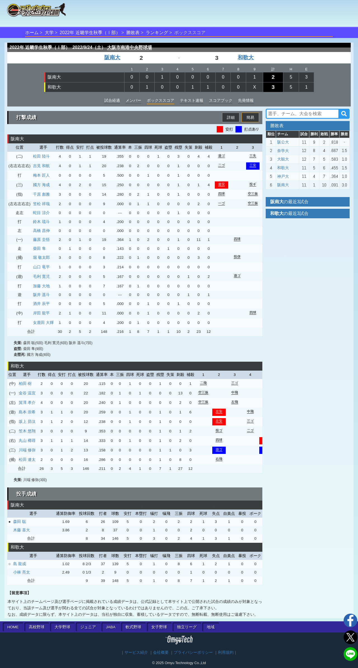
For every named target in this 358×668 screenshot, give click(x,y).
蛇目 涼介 (41, 212)
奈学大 (283, 150)
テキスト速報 (191, 100)
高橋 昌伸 (41, 230)
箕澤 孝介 (27, 402)
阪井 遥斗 (41, 294)
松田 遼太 (27, 459)
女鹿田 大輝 (43, 322)
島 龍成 (19, 564)
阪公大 (283, 142)
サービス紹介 (136, 652)
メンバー (133, 100)
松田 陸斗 (41, 156)
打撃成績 (26, 117)
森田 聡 (19, 521)
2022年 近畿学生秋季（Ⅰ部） (90, 32)
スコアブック (220, 100)
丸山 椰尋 (27, 440)
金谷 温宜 (27, 393)
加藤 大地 (41, 286)
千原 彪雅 (41, 194)
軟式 (133, 627)
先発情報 (246, 100)
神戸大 (283, 176)
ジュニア (88, 627)
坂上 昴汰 (27, 421)
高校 (36, 627)
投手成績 (26, 494)
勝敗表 (133, 32)
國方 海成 (41, 185)
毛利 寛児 (41, 276)
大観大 (283, 159)
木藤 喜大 (21, 530)
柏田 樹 (25, 383)
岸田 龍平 (41, 313)
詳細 (231, 117)
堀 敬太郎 (41, 257)
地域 (211, 627)
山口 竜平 (41, 267)
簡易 (250, 117)
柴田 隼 (39, 248)
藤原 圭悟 (41, 239)
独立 (187, 627)
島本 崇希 (27, 412)
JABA (111, 627)
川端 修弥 (27, 450)
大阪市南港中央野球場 (129, 47)
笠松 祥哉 (41, 204)
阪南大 (112, 57)
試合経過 (112, 100)
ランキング (157, 32)
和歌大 (246, 57)
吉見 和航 (41, 166)
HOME (13, 627)
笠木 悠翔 (27, 431)
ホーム (32, 32)
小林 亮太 (21, 572)
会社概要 (161, 652)
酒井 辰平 (41, 303)
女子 (159, 627)
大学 (49, 32)
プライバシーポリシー (193, 652)
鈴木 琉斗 (41, 221)
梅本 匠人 (41, 175)
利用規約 (226, 652)
